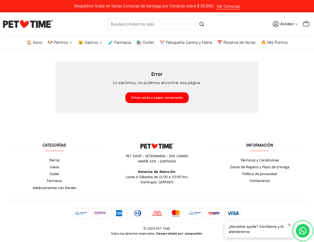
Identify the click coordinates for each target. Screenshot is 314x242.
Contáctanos (260, 180)
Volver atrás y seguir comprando (157, 97)
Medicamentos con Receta (54, 187)
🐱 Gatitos (90, 42)
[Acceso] (285, 24)
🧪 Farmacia (119, 42)
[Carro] (306, 24)
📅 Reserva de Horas (236, 42)
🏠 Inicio (34, 42)
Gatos (54, 166)
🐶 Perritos (60, 42)
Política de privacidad (259, 173)
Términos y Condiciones (260, 160)
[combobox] (157, 24)
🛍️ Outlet (145, 42)
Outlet (54, 173)
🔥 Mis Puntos (274, 42)
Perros (54, 160)
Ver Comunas (228, 6)
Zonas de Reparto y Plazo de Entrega (259, 166)
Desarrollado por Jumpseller (179, 233)
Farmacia (54, 180)
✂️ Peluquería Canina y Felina (186, 42)
